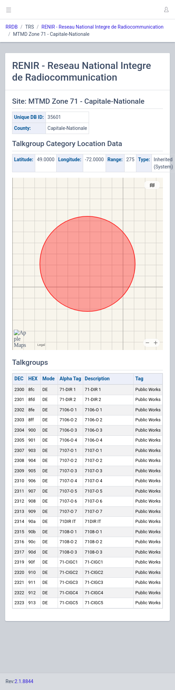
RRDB (12, 27)
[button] (166, 9)
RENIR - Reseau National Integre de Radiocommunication (102, 27)
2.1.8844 (23, 681)
